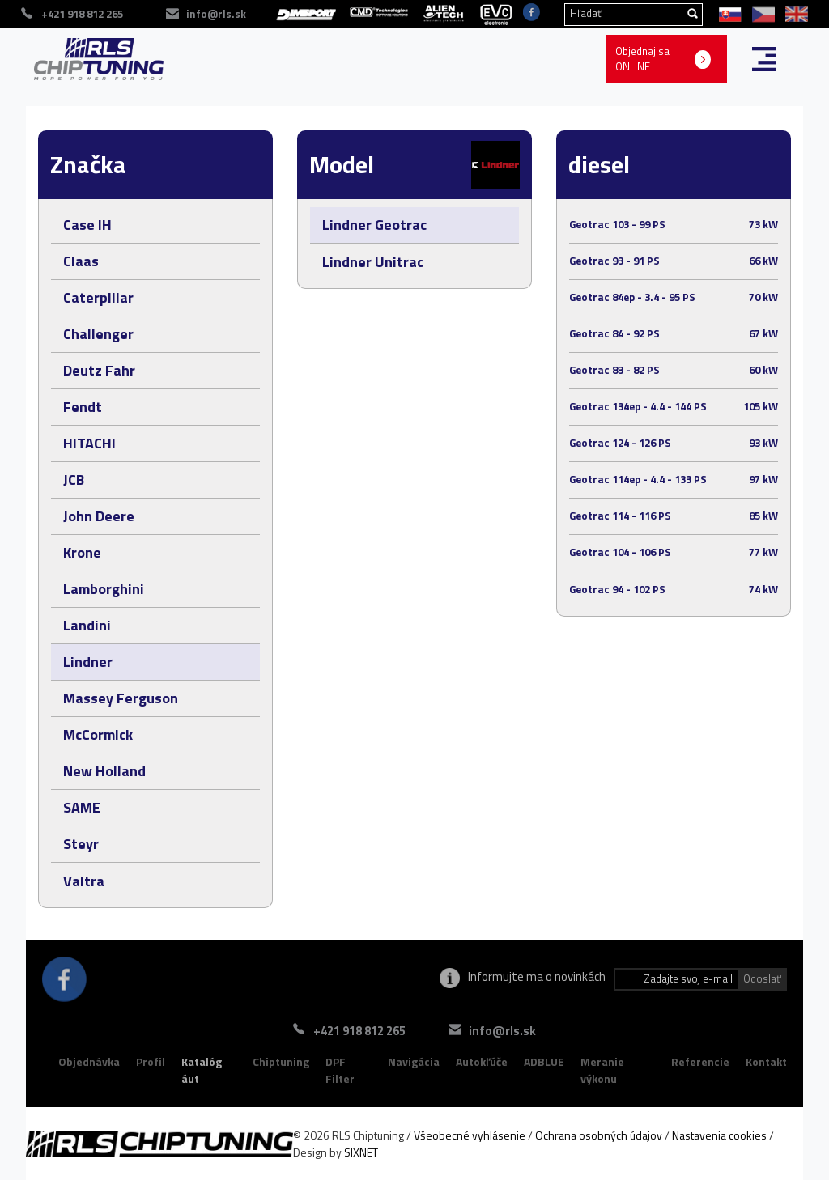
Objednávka (89, 1061)
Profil (150, 1061)
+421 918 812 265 (359, 1030)
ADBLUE (544, 1061)
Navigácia (414, 1061)
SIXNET (361, 1152)
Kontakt (766, 1061)
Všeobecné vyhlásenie (469, 1135)
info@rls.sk (502, 1030)
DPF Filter (340, 1070)
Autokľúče (482, 1061)
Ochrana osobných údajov (598, 1135)
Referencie (700, 1061)
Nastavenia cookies (719, 1135)
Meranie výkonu (602, 1070)
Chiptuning (281, 1061)
